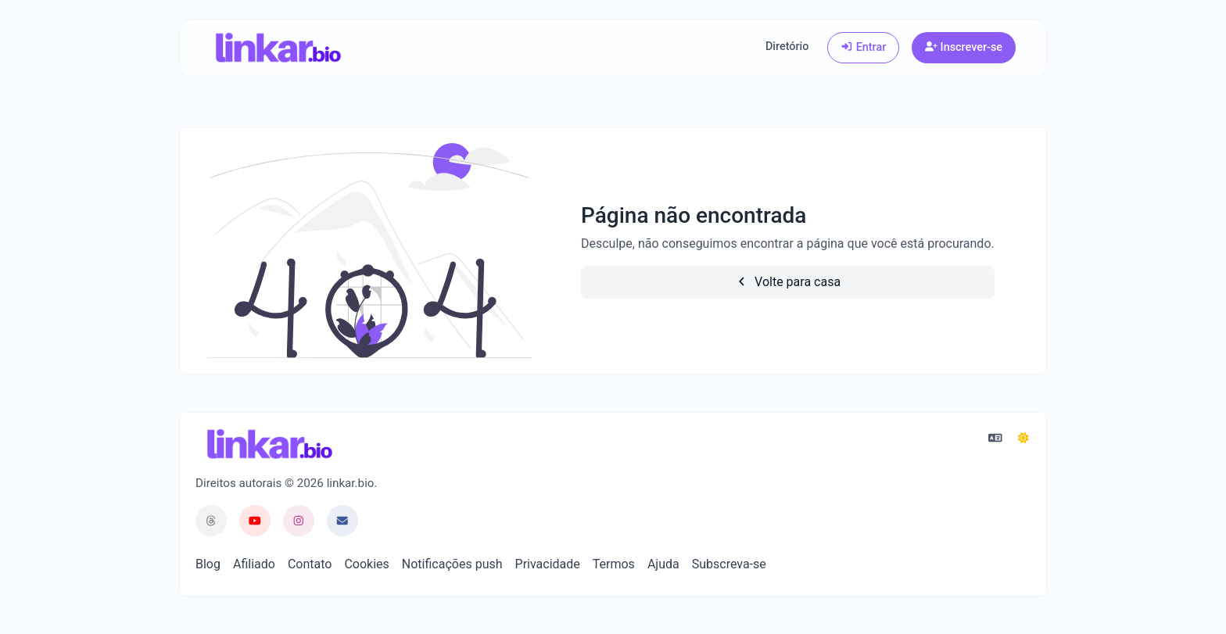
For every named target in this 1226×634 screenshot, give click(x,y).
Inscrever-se (963, 47)
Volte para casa (788, 281)
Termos (614, 564)
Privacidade (547, 564)
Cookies (366, 564)
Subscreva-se (729, 564)
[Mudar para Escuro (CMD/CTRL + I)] (1023, 438)
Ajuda (663, 564)
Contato (310, 564)
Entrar (863, 47)
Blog (207, 564)
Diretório (786, 46)
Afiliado (254, 564)
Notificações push (452, 564)
